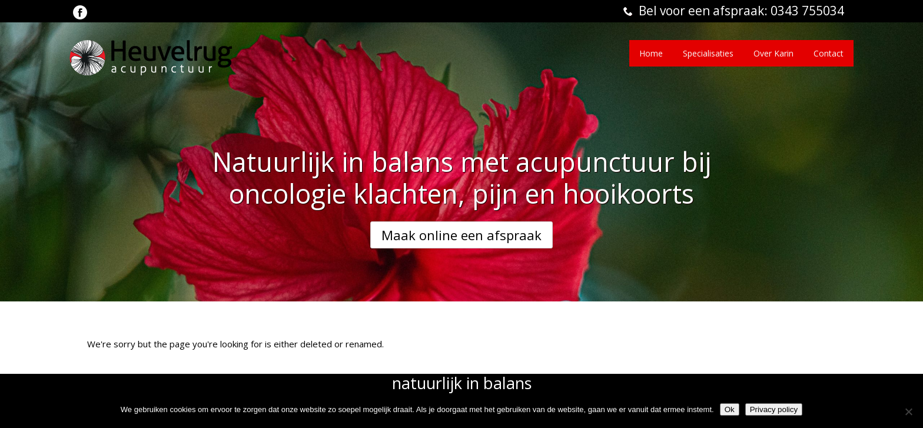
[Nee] (908, 411)
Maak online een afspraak (461, 235)
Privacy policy (774, 409)
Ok (730, 409)
